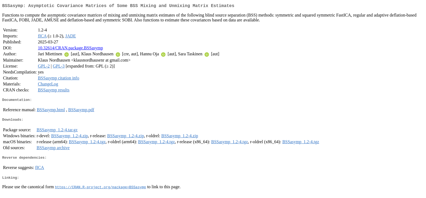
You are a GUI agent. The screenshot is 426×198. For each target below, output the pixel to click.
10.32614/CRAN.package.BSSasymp (70, 49)
